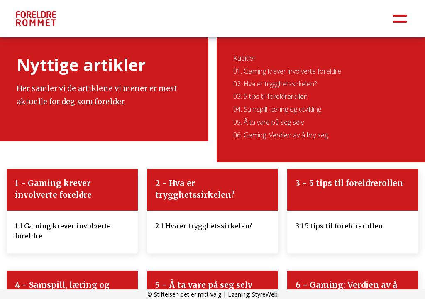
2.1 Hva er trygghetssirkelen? (203, 226)
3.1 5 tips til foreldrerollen (339, 226)
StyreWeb (265, 294)
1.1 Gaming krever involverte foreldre (63, 231)
